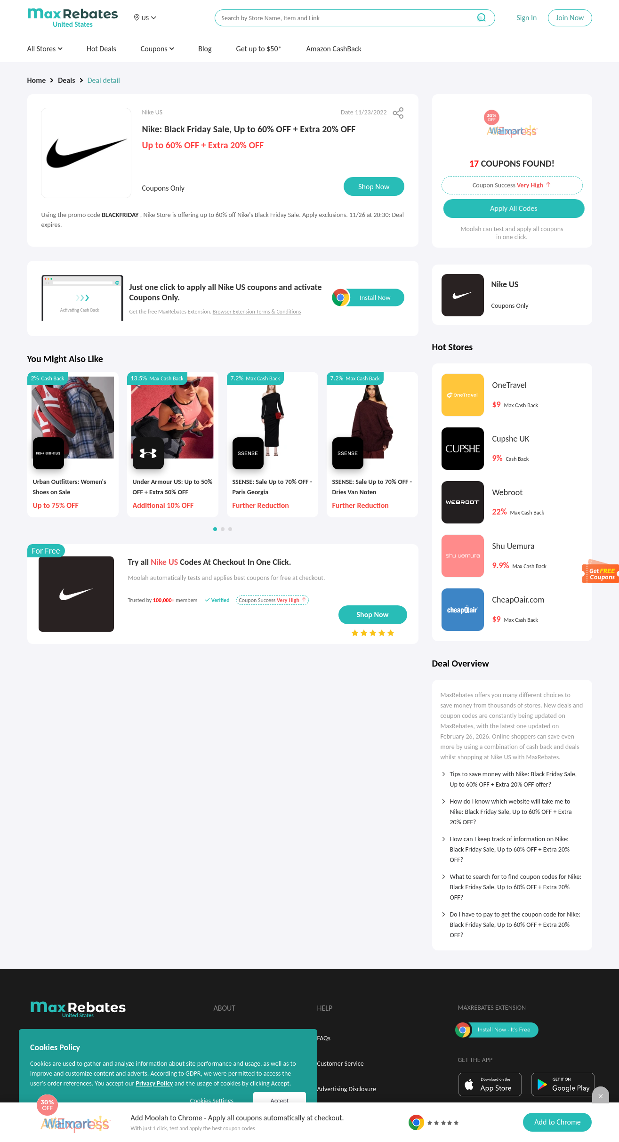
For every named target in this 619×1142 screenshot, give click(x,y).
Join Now (570, 17)
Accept (280, 1101)
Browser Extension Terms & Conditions (257, 311)
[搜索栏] (336, 18)
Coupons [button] (157, 48)
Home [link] (36, 80)
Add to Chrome (557, 1122)
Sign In (526, 17)
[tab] (512, 776)
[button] (145, 18)
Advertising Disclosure (346, 1089)
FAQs (324, 1038)
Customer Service (340, 1064)
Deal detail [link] (104, 80)
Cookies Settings (211, 1101)
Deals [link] (66, 80)
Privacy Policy (154, 1083)
